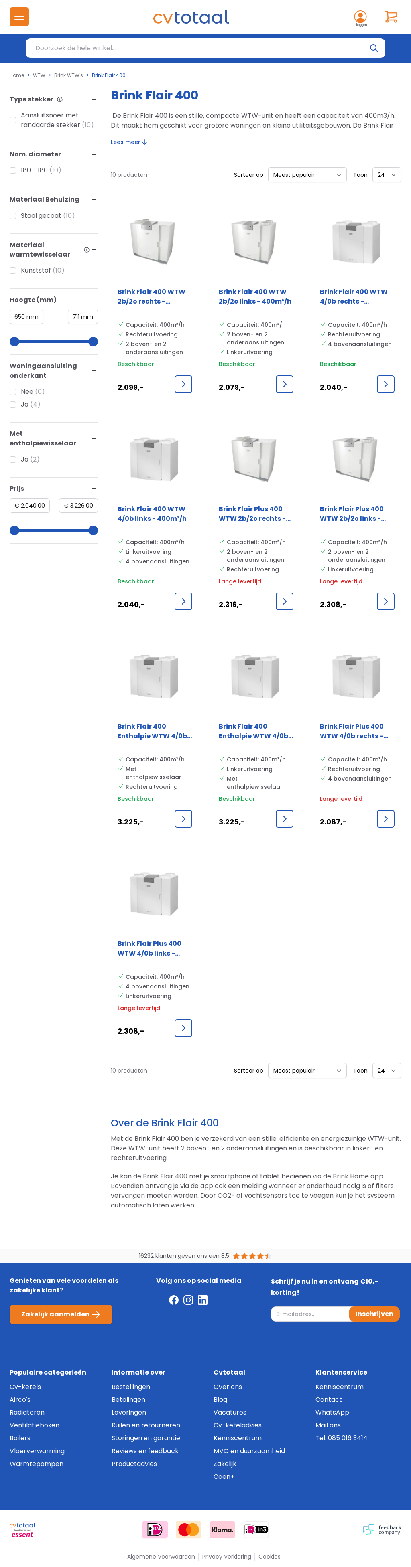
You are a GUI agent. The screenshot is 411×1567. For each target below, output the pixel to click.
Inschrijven (374, 1313)
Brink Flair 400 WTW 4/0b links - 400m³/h (152, 513)
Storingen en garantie (146, 1438)
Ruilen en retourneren (146, 1425)
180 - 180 (34, 170)
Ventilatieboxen (34, 1425)
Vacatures (230, 1412)
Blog (220, 1399)
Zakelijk (225, 1463)
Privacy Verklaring (226, 1557)
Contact (328, 1399)
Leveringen (129, 1412)
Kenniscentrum (238, 1438)
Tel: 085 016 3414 (341, 1438)
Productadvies (134, 1463)
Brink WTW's (68, 75)
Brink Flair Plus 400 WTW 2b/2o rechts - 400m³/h (252, 514)
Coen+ (224, 1476)
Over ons (228, 1386)
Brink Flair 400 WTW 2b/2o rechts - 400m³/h (151, 296)
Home (17, 75)
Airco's (20, 1399)
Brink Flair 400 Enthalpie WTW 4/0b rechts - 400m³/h (152, 731)
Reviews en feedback (145, 1451)
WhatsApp (332, 1412)
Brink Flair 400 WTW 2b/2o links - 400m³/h (255, 296)
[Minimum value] (26, 317)
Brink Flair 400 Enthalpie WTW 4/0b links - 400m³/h (253, 731)
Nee (27, 391)
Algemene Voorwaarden (161, 1557)
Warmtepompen (36, 1463)
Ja (24, 404)
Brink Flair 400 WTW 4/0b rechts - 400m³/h (354, 296)
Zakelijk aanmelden (61, 1314)
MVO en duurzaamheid (249, 1451)
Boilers (20, 1438)
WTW (39, 75)
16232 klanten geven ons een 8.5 (184, 1256)
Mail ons (328, 1425)
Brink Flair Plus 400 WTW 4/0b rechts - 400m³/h (352, 731)
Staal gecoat (41, 215)
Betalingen (128, 1399)
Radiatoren (27, 1412)
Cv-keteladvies (238, 1425)
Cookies (269, 1557)
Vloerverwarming (37, 1451)
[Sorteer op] (307, 174)
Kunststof (36, 270)
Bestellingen (131, 1386)
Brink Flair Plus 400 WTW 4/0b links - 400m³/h (149, 948)
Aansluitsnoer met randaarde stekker (50, 120)
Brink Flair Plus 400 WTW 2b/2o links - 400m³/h (352, 514)
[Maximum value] (83, 317)
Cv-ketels (25, 1386)
